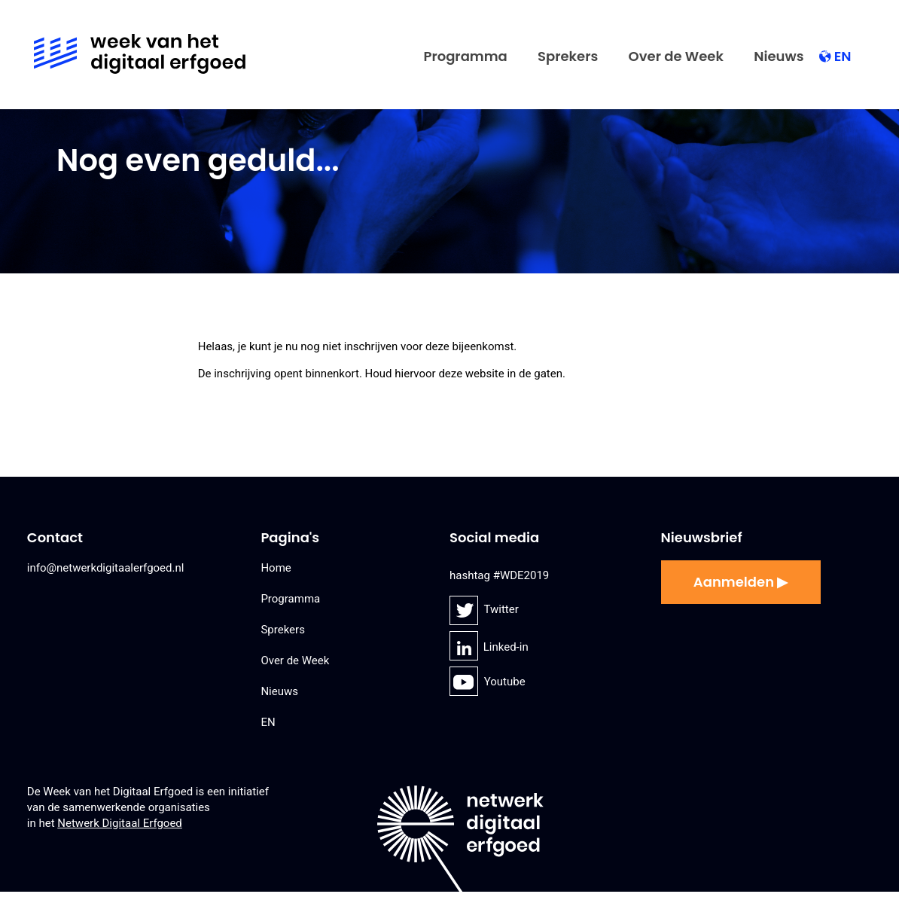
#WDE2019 (521, 575)
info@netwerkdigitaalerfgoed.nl (105, 568)
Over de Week (676, 56)
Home (276, 568)
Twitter (467, 610)
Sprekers (568, 56)
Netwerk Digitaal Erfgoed (119, 823)
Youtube (465, 682)
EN (843, 56)
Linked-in (467, 647)
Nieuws (778, 56)
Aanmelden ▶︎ (740, 581)
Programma (465, 56)
